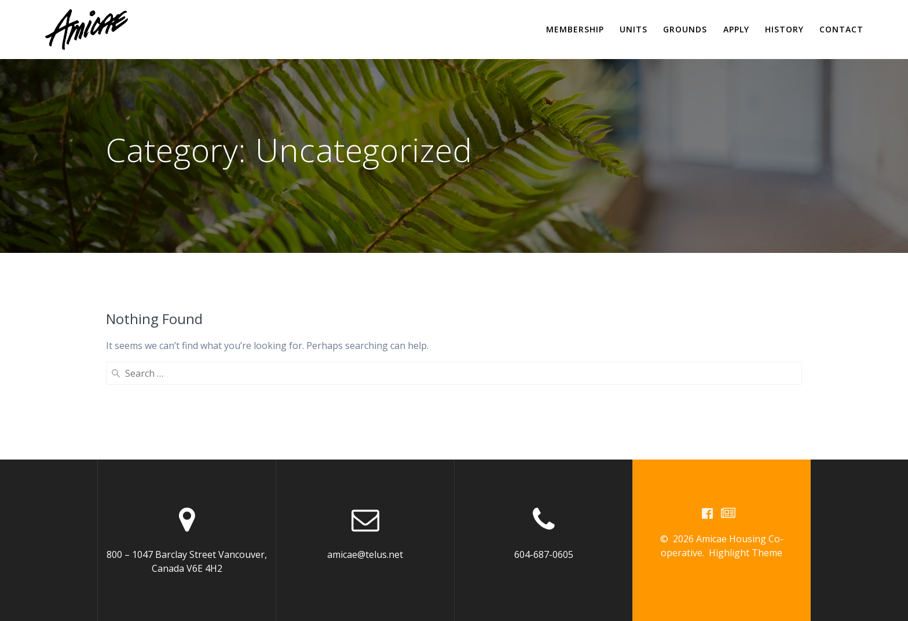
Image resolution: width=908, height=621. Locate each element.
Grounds (685, 29)
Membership (575, 29)
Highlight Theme (745, 552)
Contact (841, 29)
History (784, 29)
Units (633, 29)
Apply (736, 29)
